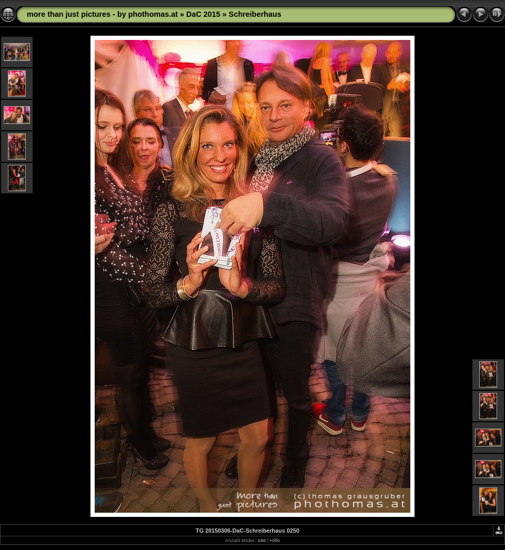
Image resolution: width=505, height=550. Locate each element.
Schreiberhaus (255, 14)
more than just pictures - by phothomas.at (102, 14)
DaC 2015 (203, 14)
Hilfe (275, 540)
